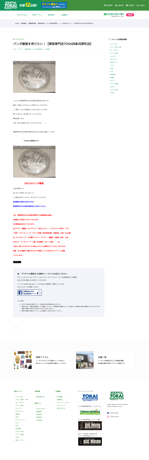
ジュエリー (113, 56)
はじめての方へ (22, 15)
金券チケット (114, 62)
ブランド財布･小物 (115, 47)
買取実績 (51, 15)
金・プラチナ (18, 49)
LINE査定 (141, 5)
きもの (112, 87)
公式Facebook (112, 413)
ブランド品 (113, 44)
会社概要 (59, 397)
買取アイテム (37, 15)
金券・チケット (20, 440)
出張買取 (130, 5)
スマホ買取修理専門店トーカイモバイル (89, 406)
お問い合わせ (61, 408)
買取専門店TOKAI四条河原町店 (23, 206)
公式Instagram (113, 416)
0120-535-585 (115, 14)
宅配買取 (119, 5)
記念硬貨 (112, 74)
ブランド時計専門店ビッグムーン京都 (89, 419)
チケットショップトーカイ (86, 391)
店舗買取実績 (32, 23)
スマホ (112, 65)
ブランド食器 (114, 83)
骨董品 (112, 77)
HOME (17, 23)
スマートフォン (20, 420)
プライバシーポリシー (64, 402)
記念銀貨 (47, 49)
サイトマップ (61, 405)
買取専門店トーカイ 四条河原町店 (47, 23)
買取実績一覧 (40, 397)
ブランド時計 (114, 53)
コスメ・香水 (114, 90)
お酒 (111, 68)
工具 (111, 71)
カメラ (112, 80)
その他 (112, 93)
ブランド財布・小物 (21, 400)
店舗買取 (108, 5)
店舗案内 (65, 15)
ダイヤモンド (114, 59)
